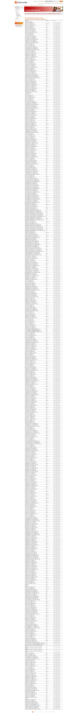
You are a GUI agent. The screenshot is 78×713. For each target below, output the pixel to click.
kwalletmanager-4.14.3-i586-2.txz (31, 519)
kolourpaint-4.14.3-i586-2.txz (31, 393)
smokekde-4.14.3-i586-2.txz (30, 678)
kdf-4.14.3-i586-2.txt (29, 280)
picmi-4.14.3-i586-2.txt (29, 635)
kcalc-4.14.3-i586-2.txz (29, 166)
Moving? (17, 17)
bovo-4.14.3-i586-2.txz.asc (30, 63)
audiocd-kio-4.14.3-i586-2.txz (31, 41)
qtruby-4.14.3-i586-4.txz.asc (30, 665)
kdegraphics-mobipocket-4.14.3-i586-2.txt (33, 210)
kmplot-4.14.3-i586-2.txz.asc (30, 377)
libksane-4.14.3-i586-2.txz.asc (31, 562)
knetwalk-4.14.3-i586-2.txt (30, 381)
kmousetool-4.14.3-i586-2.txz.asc (31, 370)
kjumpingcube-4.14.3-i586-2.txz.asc (32, 342)
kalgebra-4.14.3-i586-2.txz (30, 113)
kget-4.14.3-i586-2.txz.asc (30, 307)
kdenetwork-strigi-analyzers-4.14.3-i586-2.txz (34, 229)
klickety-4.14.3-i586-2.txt (30, 346)
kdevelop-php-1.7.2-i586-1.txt (31, 266)
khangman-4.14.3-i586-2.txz (30, 316)
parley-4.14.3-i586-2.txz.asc (30, 624)
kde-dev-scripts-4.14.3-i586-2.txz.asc (32, 188)
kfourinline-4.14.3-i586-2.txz (31, 295)
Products (53, 3)
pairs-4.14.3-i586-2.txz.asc (30, 617)
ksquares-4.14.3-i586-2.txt (30, 472)
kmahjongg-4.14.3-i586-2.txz (30, 358)
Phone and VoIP (18, 9)
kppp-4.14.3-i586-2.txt (29, 420)
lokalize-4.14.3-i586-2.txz (30, 578)
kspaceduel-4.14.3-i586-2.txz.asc (31, 471)
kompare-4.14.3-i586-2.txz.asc (31, 398)
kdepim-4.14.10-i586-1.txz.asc (31, 233)
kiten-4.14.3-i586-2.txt (29, 336)
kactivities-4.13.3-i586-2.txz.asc (31, 107)
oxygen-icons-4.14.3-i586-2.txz (31, 612)
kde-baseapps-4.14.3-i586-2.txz (31, 183)
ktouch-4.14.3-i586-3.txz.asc (30, 499)
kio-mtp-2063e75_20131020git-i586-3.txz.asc (33, 331)
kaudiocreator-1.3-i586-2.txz (30, 141)
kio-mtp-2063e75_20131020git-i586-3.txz (32, 330)
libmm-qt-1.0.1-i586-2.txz (30, 571)
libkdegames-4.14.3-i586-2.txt (31, 542)
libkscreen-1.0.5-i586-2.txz (30, 564)
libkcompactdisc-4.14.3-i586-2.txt (31, 532)
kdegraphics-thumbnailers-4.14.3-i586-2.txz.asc (34, 219)
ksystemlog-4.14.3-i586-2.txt (30, 483)
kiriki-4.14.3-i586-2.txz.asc (30, 335)
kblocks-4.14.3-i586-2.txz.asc (31, 149)
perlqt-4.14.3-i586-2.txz (30, 633)
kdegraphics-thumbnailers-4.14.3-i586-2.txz (33, 218)
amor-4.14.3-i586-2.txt (29, 26)
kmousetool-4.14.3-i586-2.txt (30, 367)
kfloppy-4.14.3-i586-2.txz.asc (31, 293)
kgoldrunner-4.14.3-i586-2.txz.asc (31, 310)
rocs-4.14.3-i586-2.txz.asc (30, 669)
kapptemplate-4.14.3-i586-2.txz (31, 131)
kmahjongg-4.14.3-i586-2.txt (30, 357)
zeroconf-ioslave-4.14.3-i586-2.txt (32, 706)
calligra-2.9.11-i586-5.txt (30, 64)
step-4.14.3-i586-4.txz (29, 685)
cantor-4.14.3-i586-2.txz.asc (30, 70)
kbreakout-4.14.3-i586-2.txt (30, 154)
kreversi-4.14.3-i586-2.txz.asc (31, 436)
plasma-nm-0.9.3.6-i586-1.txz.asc (31, 641)
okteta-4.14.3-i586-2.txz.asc (30, 603)
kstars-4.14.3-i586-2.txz (30, 477)
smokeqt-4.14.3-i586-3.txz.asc (31, 683)
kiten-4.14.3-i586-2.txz (29, 337)
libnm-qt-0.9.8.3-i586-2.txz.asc (31, 576)
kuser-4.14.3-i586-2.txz (29, 515)
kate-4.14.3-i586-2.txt (29, 133)
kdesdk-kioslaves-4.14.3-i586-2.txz (32, 246)
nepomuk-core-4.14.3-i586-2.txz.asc (32, 596)
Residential (61, 3)
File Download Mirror (35, 5)
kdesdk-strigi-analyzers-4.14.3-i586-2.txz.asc (34, 251)
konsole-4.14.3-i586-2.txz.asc (31, 405)
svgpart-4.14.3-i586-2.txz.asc (31, 693)
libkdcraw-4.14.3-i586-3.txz (30, 536)
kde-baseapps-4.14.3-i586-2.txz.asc (32, 184)
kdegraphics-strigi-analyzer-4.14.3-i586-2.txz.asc (35, 216)
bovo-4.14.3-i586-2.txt (29, 61)
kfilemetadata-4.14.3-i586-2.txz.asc (32, 289)
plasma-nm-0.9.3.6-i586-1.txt (30, 639)
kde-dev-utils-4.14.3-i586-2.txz (31, 190)
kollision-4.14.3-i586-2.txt (30, 388)
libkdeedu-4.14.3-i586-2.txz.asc (31, 541)
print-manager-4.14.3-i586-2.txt (31, 656)
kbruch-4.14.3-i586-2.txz (30, 159)
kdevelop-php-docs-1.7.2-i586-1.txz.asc (32, 272)
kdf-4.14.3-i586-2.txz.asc (30, 282)
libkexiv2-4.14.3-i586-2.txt (30, 546)
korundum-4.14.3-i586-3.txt (30, 409)
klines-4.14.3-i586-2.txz (30, 351)
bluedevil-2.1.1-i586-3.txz (30, 55)
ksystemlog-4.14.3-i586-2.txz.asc (31, 485)
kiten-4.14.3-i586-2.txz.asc (30, 338)
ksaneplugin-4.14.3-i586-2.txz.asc (31, 450)
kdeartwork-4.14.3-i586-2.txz (30, 204)
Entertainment (31, 5)
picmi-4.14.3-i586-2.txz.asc (30, 638)
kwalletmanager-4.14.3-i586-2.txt (31, 518)
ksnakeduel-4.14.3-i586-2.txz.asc (31, 464)
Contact (45, 3)
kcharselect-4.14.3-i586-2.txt (31, 168)
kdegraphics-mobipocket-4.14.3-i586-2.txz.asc (34, 212)
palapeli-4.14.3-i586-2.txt (30, 618)
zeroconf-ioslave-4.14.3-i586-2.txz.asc (32, 708)
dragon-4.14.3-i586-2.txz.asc (30, 81)
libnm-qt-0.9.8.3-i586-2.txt (30, 574)
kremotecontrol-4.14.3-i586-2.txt (31, 430)
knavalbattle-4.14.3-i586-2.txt (31, 378)
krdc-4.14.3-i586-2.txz (29, 428)
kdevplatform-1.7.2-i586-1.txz (31, 274)
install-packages (28, 92)
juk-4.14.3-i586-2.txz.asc (30, 97)
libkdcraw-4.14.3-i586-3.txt (30, 535)
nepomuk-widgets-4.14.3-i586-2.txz (31, 598)
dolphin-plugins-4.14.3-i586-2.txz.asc (32, 77)
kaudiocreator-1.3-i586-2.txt (30, 140)
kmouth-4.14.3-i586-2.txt (30, 371)
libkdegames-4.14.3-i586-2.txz (31, 543)
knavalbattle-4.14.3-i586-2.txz (31, 379)
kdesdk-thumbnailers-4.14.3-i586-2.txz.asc (33, 254)
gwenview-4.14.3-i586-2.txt (30, 89)
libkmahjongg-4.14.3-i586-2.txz (31, 554)
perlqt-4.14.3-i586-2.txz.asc (30, 634)
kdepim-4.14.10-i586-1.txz (30, 232)
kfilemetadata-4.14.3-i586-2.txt (31, 287)
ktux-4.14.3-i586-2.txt (29, 507)
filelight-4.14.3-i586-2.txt (30, 82)
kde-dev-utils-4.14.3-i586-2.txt (31, 189)
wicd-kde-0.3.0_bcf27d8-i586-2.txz (31, 704)
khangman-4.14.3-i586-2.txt (30, 315)
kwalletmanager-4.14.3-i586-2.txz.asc (32, 520)
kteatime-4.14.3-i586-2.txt (30, 486)
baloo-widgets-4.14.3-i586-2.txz (31, 48)
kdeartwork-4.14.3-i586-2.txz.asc (31, 205)
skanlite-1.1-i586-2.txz (29, 671)
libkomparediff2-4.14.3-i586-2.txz (31, 557)
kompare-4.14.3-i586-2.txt (30, 395)
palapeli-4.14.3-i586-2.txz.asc (31, 620)
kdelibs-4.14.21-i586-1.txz (30, 222)
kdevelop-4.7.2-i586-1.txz (30, 260)
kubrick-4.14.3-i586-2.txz (30, 512)
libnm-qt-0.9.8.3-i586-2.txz (30, 575)
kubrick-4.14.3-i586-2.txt (30, 511)
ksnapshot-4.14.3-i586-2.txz (30, 466)
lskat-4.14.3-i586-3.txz (29, 582)
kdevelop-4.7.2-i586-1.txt (30, 259)
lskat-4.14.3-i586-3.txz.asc (30, 583)
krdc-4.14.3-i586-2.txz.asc (30, 429)
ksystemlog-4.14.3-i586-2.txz (30, 484)
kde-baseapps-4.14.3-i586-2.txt (31, 182)
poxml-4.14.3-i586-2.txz (29, 654)
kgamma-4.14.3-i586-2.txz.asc (30, 300)
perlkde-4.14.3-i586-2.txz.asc (31, 631)
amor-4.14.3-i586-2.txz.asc (30, 28)
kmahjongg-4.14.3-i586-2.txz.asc (31, 359)
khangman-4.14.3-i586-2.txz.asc (31, 317)
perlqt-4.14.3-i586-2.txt (30, 632)
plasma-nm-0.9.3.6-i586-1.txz (30, 640)
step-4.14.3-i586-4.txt (29, 684)
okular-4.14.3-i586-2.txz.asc (30, 606)
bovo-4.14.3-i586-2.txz (29, 62)
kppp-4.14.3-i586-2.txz (29, 421)
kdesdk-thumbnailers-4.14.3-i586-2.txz (32, 253)
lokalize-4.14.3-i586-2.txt (30, 577)
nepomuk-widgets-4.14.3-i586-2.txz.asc (32, 599)
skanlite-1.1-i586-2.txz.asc (30, 672)
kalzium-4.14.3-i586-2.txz (30, 117)
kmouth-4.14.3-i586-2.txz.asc (30, 373)
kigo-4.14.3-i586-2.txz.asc (30, 324)
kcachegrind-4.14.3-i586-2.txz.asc (31, 163)
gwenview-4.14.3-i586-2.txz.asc (31, 91)
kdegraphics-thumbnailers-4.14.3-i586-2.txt (33, 217)
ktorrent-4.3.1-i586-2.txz (30, 494)
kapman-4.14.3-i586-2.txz (30, 127)
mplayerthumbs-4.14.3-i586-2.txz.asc (32, 592)
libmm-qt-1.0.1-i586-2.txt (30, 570)
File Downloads (18, 15)
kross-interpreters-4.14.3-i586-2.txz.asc (33, 443)
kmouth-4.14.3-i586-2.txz (30, 372)
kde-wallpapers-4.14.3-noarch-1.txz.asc (32, 198)
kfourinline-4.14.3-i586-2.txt (31, 294)
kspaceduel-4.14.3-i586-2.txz (30, 470)
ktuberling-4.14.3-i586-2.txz (30, 501)
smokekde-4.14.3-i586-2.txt (30, 677)
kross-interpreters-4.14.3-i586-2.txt (32, 441)
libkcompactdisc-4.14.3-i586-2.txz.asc (32, 534)
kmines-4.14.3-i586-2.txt (30, 360)
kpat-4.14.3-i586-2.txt (29, 413)
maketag (26, 584)
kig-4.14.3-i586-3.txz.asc (30, 321)
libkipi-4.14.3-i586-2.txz (30, 550)
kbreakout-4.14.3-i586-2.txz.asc (31, 156)
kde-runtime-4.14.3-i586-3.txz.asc (31, 195)
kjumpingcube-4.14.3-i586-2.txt (31, 339)
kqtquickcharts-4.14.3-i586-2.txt (31, 423)
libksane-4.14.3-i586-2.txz (30, 561)
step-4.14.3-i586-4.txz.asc (30, 686)
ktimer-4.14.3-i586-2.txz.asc (30, 492)
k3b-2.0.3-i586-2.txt (29, 98)
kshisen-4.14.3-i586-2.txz (30, 456)
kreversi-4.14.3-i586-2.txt (30, 434)
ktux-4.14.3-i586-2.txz (29, 508)
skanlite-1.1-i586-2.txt (29, 670)
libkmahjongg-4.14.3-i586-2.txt (31, 553)
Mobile (16, 10)
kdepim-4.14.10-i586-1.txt (30, 231)
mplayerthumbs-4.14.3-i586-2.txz (31, 591)
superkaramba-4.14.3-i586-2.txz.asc (32, 690)
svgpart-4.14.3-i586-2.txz (30, 692)
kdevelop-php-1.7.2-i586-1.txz (31, 267)
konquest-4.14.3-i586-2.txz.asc (31, 401)
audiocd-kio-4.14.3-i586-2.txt (31, 40)
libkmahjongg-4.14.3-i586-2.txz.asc (32, 555)
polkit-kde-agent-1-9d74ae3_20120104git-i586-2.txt (35, 642)
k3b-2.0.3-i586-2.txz (29, 99)
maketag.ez (27, 585)
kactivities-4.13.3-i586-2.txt (31, 105)
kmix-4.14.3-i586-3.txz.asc (30, 366)
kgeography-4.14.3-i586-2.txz (30, 302)
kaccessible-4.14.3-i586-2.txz (31, 103)
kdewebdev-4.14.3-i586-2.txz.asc (31, 279)
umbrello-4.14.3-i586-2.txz (30, 700)
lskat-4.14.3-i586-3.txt (29, 581)
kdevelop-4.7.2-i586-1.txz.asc (31, 261)
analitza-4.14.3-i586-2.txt (30, 29)
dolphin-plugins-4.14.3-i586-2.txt (31, 75)
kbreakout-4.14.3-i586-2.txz (30, 155)
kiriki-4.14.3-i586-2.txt (30, 332)
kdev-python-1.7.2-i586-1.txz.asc (31, 258)
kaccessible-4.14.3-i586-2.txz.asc (31, 104)
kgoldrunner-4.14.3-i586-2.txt (31, 308)
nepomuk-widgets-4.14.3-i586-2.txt (31, 597)
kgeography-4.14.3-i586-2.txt (30, 301)
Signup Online (17, 18)
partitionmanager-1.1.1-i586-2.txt (31, 625)
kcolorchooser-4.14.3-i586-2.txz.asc (32, 174)
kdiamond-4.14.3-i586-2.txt (30, 283)
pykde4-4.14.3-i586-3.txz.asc (30, 662)
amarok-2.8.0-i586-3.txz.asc (30, 25)
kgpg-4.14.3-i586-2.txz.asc (30, 314)
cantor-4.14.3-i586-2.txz (30, 69)
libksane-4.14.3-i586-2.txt (30, 560)
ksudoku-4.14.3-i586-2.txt (30, 479)
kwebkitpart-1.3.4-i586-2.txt (30, 521)
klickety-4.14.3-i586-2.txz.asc (31, 349)
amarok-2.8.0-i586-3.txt (29, 22)
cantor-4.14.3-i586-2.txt (30, 68)
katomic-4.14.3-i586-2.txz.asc (31, 139)
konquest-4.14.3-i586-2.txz (30, 400)
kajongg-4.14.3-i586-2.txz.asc (31, 111)
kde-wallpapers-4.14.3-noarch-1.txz (32, 197)
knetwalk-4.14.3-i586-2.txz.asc (31, 384)
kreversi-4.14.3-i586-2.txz (30, 435)
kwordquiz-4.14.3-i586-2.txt (30, 525)
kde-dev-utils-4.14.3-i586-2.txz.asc (32, 191)
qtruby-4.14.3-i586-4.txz (30, 664)
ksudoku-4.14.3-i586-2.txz (30, 480)
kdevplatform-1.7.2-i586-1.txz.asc (31, 275)
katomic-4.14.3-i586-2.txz (30, 138)
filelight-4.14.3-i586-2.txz (30, 83)
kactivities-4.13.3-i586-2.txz (31, 106)
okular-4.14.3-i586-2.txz (30, 605)
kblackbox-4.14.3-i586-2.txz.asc (31, 146)
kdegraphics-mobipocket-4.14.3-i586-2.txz (33, 211)
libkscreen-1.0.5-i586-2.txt (30, 563)
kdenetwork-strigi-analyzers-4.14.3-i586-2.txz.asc (35, 230)
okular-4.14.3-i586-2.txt (30, 604)
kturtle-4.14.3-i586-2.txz (30, 505)
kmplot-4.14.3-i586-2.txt (30, 374)
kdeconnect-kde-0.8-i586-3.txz (31, 208)
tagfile (26, 698)
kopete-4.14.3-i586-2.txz (30, 407)
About (42, 3)
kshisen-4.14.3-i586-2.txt (30, 455)
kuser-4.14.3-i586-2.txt (29, 514)
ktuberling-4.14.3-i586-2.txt (30, 500)
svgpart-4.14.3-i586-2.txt (30, 691)
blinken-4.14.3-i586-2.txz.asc (31, 53)
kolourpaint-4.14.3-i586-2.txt (31, 392)
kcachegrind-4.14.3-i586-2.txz (31, 162)
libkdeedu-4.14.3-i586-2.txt (30, 539)
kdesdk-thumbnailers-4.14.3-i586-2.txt (32, 252)
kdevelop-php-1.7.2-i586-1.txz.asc (31, 268)
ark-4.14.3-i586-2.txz (29, 34)
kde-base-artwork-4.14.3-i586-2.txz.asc (32, 181)
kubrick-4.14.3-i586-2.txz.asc (31, 513)
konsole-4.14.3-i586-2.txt (30, 402)
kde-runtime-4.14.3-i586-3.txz (31, 194)
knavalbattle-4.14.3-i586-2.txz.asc (32, 380)
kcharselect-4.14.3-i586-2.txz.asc (31, 170)
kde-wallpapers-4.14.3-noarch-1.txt (32, 196)
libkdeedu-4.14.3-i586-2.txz (30, 540)
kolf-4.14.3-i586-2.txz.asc (30, 387)
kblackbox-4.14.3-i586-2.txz (30, 145)
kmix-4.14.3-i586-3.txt (29, 364)
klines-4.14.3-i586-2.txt (30, 350)
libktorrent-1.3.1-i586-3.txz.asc (31, 569)
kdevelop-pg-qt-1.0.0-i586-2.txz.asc (32, 265)
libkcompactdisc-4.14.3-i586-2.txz (31, 533)
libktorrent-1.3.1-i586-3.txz (30, 568)
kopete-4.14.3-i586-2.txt (30, 406)
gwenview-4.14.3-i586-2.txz (30, 90)
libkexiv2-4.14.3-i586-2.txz (30, 547)
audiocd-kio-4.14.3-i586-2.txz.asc (31, 42)
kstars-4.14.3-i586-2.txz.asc (30, 478)
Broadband (17, 8)
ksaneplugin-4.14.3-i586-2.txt (31, 448)
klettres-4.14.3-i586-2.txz (30, 344)
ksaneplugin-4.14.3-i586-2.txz (31, 449)
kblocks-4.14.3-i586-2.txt (30, 147)
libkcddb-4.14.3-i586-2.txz (30, 529)
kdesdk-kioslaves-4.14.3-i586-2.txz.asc (32, 247)
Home (39, 3)
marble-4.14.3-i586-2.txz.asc (30, 589)
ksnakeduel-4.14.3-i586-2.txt (30, 462)
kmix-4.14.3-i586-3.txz (29, 365)
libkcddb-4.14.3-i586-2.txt (30, 528)
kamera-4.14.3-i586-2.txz (30, 120)
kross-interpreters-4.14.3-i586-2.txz (32, 442)
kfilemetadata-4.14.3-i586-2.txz (31, 288)
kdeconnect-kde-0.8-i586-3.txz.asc (31, 209)
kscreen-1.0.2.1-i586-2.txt (30, 451)
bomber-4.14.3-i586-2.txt (30, 57)
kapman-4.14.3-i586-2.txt (30, 126)
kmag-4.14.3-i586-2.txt (29, 353)
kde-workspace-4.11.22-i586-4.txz (31, 201)
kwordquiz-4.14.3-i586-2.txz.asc (31, 527)
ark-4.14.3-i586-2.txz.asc (30, 35)
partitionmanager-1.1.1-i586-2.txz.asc (32, 627)
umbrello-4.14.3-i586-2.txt (30, 699)
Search (61, 1)
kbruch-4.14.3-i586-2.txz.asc (30, 160)
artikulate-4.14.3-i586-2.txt (30, 36)
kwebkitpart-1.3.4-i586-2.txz (30, 522)
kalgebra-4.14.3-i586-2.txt (30, 112)
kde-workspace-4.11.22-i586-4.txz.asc (32, 202)
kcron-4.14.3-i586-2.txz (29, 176)
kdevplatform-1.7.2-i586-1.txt (31, 273)
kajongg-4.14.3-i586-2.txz (30, 110)
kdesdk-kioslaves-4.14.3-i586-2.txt (32, 245)
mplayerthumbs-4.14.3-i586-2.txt (31, 590)
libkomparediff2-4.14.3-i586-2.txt (31, 556)
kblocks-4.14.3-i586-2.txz (30, 148)
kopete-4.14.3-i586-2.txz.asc (30, 408)
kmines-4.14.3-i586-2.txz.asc (30, 363)
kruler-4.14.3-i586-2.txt (30, 444)
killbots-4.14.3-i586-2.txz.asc (31, 328)
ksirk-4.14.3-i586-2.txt (29, 458)
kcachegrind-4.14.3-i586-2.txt (31, 161)
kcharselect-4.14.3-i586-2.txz (31, 169)
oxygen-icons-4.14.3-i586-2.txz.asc (32, 613)
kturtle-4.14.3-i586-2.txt (30, 504)
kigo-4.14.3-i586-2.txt (29, 322)
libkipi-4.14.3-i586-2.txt (30, 549)
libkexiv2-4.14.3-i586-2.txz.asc (31, 548)
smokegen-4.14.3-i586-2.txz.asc (31, 676)
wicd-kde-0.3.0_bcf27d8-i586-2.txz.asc (32, 705)
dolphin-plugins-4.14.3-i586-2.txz (31, 76)
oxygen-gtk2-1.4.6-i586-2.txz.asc (31, 610)
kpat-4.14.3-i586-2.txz (29, 414)
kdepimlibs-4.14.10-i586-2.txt (31, 238)
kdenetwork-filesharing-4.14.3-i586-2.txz (33, 225)
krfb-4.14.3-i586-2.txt (29, 437)
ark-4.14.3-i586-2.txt (29, 33)
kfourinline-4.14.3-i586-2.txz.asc (31, 296)
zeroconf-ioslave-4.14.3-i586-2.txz (32, 707)
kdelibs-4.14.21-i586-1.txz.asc (31, 223)
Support (49, 3)
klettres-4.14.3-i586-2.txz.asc (31, 345)
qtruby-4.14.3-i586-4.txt (30, 663)
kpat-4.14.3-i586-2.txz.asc (30, 415)
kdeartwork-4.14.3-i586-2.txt (30, 203)
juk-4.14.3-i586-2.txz (29, 96)
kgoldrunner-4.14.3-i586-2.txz (31, 309)
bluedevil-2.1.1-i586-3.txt (30, 54)
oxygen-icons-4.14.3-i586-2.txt (31, 611)
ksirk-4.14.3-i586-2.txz (29, 459)
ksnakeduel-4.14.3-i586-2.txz (30, 463)
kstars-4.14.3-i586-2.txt (30, 476)
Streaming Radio (18, 14)
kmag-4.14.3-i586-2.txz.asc (30, 356)
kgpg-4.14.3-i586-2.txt (29, 311)
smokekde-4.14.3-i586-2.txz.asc (31, 679)
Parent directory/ (28, 21)
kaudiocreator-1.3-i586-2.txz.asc (31, 142)
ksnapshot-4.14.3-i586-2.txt (30, 465)
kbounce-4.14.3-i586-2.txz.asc (31, 153)
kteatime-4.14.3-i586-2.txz (30, 487)
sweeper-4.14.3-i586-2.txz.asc (31, 697)
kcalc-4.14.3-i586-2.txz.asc (30, 167)
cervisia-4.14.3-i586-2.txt (30, 71)
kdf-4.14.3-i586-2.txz (29, 281)
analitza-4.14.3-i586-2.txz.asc (31, 32)
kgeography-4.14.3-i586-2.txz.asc (31, 303)
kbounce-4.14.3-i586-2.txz (30, 152)
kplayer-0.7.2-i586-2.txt (30, 416)
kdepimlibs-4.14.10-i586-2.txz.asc (31, 240)
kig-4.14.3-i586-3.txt (29, 318)
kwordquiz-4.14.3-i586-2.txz (30, 526)
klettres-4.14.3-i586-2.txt (30, 343)
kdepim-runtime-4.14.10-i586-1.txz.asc (32, 237)
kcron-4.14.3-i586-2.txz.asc (30, 177)
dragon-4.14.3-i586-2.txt (30, 78)
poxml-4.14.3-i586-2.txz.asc (30, 655)
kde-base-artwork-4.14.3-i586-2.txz (32, 180)
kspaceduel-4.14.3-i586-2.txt (30, 469)
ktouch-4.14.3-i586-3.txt (30, 497)
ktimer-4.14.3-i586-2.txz (30, 491)
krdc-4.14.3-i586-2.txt (29, 427)
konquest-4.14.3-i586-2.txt (30, 399)
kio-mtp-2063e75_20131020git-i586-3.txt (32, 329)
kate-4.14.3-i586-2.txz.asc (30, 135)
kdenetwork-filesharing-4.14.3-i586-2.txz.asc (34, 226)
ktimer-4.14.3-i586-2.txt (30, 490)
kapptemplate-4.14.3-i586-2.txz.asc (32, 132)
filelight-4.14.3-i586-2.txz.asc (31, 84)
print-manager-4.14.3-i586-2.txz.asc (32, 658)
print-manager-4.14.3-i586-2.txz (31, 657)
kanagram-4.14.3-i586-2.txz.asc (31, 125)
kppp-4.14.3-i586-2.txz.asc (30, 422)
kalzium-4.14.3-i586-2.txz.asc (31, 118)
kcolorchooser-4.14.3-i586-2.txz (31, 173)
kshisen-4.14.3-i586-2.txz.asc (31, 457)
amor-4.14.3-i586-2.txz (29, 27)
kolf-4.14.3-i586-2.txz (29, 386)
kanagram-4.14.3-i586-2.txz (30, 124)
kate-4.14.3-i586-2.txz (29, 134)
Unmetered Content (18, 16)
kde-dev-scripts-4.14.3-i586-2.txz (31, 187)
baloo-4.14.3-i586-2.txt (29, 43)
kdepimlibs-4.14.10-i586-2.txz (31, 239)
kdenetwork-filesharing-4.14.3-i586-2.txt (33, 224)
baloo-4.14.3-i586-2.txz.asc (30, 46)
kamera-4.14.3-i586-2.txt (30, 119)
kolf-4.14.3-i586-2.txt (29, 385)
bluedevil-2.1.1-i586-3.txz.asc (31, 56)
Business (56, 3)
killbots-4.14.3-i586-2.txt (30, 325)
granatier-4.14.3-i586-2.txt (30, 85)
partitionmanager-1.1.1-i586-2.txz (31, 626)
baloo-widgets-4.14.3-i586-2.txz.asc (32, 49)
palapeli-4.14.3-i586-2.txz (30, 619)
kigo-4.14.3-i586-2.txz (29, 323)
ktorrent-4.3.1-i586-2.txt (30, 493)
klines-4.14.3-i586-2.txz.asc (30, 352)
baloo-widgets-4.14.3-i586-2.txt (31, 47)
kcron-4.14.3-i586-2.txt (29, 175)
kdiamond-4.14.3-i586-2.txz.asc (31, 286)
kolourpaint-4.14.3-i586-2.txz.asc (31, 394)
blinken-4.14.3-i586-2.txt (30, 50)
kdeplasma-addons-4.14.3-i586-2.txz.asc (32, 244)
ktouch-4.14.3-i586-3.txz (30, 498)
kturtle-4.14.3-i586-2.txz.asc (31, 506)
